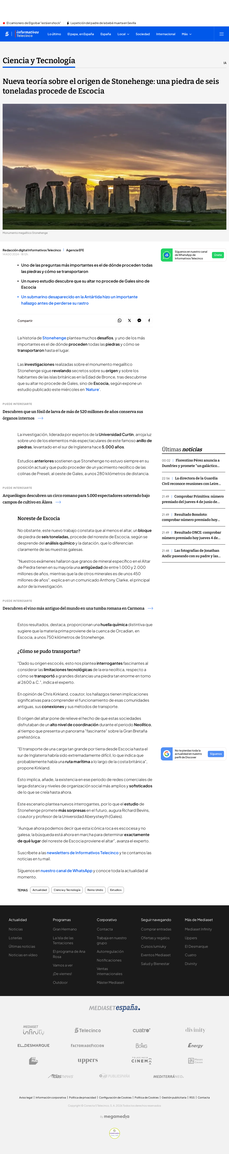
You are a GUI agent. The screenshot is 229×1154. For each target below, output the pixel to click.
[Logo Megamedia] (116, 1116)
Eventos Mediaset (156, 955)
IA (225, 63)
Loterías (15, 937)
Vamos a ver (63, 965)
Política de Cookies (147, 1097)
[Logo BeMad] (33, 1060)
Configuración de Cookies (115, 1097)
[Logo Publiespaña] (114, 1076)
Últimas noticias (22, 946)
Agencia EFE (75, 250)
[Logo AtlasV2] (60, 1076)
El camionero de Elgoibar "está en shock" (34, 23)
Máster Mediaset (110, 982)
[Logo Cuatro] (141, 1030)
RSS (192, 1097)
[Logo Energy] (195, 1045)
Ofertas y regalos (155, 937)
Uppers (191, 937)
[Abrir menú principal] (221, 34)
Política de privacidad (82, 1097)
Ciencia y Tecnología (67, 890)
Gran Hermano (65, 929)
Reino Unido (95, 890)
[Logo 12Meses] (195, 1061)
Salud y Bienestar (155, 963)
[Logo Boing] (141, 1045)
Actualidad (40, 890)
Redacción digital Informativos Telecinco (32, 250)
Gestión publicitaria (174, 1097)
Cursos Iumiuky (153, 946)
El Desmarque (196, 946)
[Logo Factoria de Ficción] (87, 1045)
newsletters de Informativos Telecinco (83, 852)
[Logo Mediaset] (114, 1010)
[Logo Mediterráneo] (168, 1076)
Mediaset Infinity (198, 929)
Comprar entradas (156, 929)
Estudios (115, 890)
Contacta (105, 929)
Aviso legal (26, 1097)
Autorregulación (110, 951)
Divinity (191, 963)
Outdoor (60, 982)
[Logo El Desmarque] (33, 1045)
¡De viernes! (62, 973)
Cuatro (190, 955)
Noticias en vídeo (23, 955)
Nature (92, 389)
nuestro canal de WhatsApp (66, 870)
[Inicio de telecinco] (7, 34)
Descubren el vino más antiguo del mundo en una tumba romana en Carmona (78, 608)
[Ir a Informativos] (27, 33)
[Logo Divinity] (196, 1030)
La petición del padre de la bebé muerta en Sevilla (103, 23)
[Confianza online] (114, 1137)
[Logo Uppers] (87, 1060)
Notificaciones (109, 960)
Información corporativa (51, 1097)
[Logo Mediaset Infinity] (33, 1030)
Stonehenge (54, 337)
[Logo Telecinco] (88, 1030)
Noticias (16, 929)
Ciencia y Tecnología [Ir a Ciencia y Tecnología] (39, 60)
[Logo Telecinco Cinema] (142, 1061)
